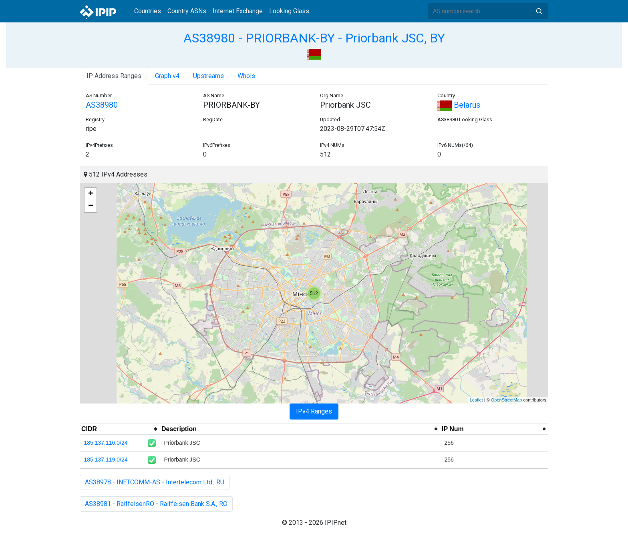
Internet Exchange (238, 11)
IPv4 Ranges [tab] (314, 411)
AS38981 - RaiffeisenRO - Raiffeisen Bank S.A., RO (156, 504)
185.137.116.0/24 (106, 443)
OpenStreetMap (506, 399)
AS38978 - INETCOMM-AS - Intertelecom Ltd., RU (154, 482)
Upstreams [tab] (208, 76)
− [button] (90, 206)
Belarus (458, 105)
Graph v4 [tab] (167, 76)
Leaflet (476, 399)
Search (539, 11)
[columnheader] (120, 429)
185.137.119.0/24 (106, 459)
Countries (147, 11)
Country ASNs (186, 11)
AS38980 (102, 105)
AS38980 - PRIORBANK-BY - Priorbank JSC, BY (314, 38)
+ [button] (90, 194)
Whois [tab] (246, 76)
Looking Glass (289, 11)
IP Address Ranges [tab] (114, 76)
